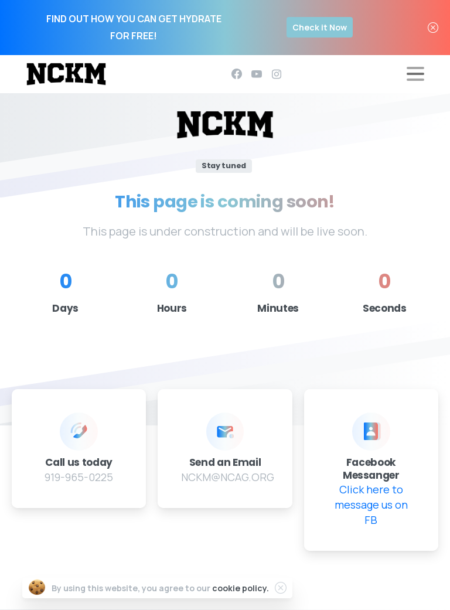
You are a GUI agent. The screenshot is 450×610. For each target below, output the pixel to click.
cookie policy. (240, 588)
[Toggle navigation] (415, 74)
